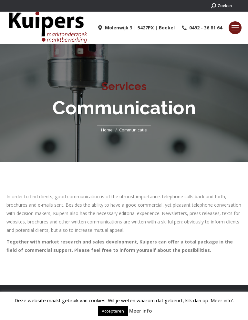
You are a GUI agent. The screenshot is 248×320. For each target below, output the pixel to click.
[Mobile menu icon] (235, 27)
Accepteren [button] (113, 311)
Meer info (140, 310)
